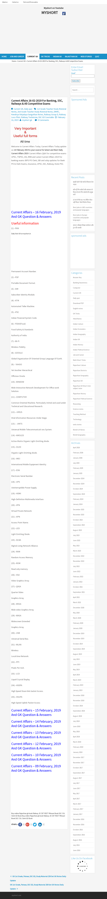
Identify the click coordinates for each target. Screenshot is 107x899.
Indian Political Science (81, 350)
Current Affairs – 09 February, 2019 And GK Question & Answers (36, 768)
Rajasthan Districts (80, 370)
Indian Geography (79, 334)
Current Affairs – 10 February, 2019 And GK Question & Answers (36, 757)
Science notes (78, 409)
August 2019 (77, 654)
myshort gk (27, 120)
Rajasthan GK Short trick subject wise (82, 387)
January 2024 (77, 504)
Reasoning (77, 404)
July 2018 (76, 721)
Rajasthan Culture (79, 365)
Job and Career (78, 355)
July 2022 (76, 566)
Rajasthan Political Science (82, 399)
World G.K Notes (79, 430)
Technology (77, 419)
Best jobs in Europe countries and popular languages (81, 217)
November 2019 (78, 638)
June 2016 (76, 850)
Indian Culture (78, 324)
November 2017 (78, 762)
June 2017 (76, 788)
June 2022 (76, 571)
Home (14, 61)
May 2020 (76, 613)
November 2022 (78, 561)
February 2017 (78, 809)
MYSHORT (50, 12)
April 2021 (76, 597)
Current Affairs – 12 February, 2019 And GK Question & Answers (36, 745)
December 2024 (78, 478)
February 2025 (78, 468)
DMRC (56, 111)
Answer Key (77, 277)
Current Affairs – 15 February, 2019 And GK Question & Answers (36, 712)
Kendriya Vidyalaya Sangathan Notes (27, 114)
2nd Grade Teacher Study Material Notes (35, 111)
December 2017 (78, 757)
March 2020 (77, 618)
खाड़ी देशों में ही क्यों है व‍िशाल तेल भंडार (83, 183)
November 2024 (78, 484)
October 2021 (78, 587)
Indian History (78, 345)
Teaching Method (79, 414)
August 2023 (77, 530)
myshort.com (16, 895)
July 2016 (76, 845)
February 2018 (78, 747)
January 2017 (77, 814)
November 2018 (78, 700)
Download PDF (78, 303)
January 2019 (77, 690)
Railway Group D (51, 114)
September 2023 (79, 525)
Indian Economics (79, 329)
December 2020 (78, 608)
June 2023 (76, 540)
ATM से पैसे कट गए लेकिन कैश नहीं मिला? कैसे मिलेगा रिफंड (82, 201)
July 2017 (76, 783)
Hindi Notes (77, 319)
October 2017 (78, 768)
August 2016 (77, 840)
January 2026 (77, 458)
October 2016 (78, 830)
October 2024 (78, 489)
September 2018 (79, 711)
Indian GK (76, 339)
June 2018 (76, 726)
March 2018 (77, 742)
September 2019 (79, 649)
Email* (82, 75)
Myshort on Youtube (53, 8)
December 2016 (78, 819)
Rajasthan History (79, 393)
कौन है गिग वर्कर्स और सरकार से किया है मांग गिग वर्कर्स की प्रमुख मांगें (83, 192)
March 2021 (77, 602)
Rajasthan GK (78, 381)
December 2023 (78, 509)
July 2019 (76, 659)
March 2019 (77, 680)
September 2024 (79, 494)
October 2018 (78, 706)
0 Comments (43, 120)
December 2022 (78, 556)
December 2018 (78, 695)
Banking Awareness (80, 283)
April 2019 (76, 675)
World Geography (79, 435)
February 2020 (78, 623)
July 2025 (76, 463)
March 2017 (77, 804)
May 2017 (76, 793)
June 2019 (76, 664)
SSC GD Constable (46, 117)
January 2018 (77, 752)
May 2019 (76, 669)
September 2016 (79, 835)
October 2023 (78, 520)
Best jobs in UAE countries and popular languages (82, 208)
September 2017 (79, 773)
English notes (78, 308)
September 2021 (79, 592)
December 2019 (78, 633)
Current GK (21, 61)
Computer (76, 288)
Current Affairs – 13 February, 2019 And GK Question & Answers (36, 734)
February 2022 (78, 576)
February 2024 (78, 499)
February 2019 (78, 685)
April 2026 (76, 447)
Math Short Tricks (79, 360)
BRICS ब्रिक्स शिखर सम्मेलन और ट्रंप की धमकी (83, 226)
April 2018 (76, 737)
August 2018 (77, 716)
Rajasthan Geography (80, 375)
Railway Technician (29, 117)
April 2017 (76, 799)
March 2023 (77, 551)
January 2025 (77, 473)
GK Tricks (76, 313)
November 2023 (78, 514)
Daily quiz (28, 109)
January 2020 (77, 628)
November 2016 (78, 824)
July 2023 (76, 535)
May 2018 (76, 731)
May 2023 (76, 546)
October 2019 (78, 644)
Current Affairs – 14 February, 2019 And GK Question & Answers (36, 723)
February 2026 (78, 453)
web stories (77, 424)
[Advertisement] (48, 35)
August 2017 (77, 778)
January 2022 (77, 582)
